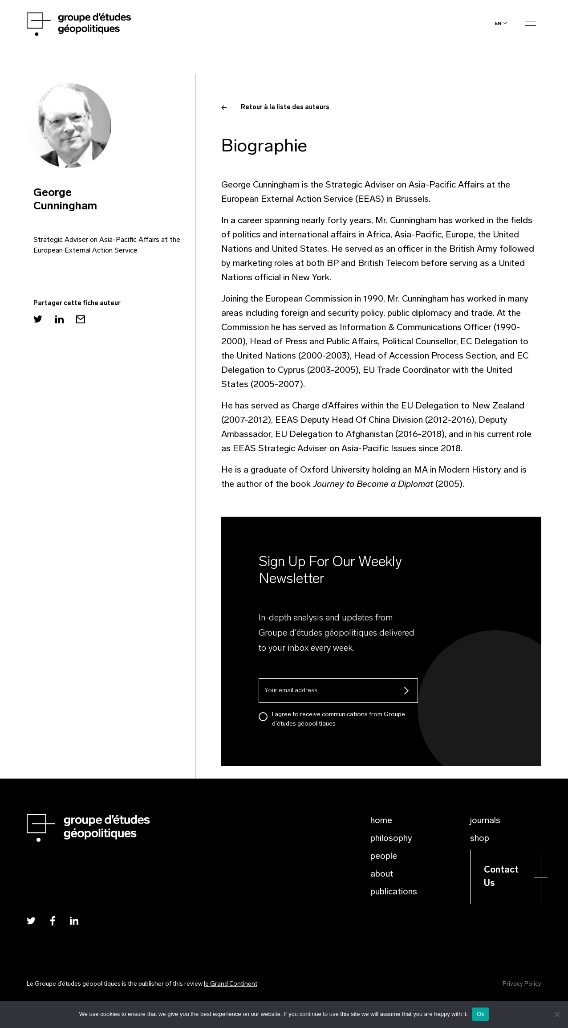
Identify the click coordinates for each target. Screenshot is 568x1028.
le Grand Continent (230, 984)
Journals (485, 820)
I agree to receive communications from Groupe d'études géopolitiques (338, 719)
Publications (393, 892)
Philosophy (391, 838)
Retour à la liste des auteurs (275, 107)
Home (381, 820)
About (382, 874)
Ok (480, 1014)
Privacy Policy (522, 984)
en (498, 23)
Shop (479, 838)
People (383, 856)
